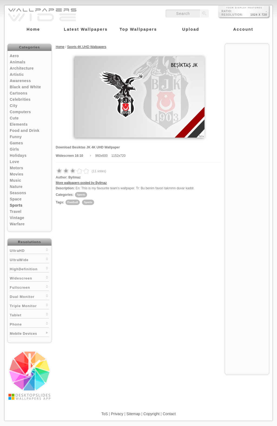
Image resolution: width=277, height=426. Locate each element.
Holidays (18, 155)
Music (15, 180)
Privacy (117, 414)
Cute (14, 118)
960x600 (101, 156)
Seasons (18, 193)
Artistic (17, 74)
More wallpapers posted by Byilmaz (81, 183)
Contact (169, 414)
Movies (16, 174)
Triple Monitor (29, 305)
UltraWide (29, 259)
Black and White (25, 87)
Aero (14, 56)
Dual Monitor (29, 296)
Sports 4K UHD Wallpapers (86, 47)
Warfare (17, 224)
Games (16, 143)
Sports (16, 205)
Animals (17, 62)
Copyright (151, 414)
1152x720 (118, 156)
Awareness (20, 81)
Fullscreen (29, 287)
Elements (19, 124)
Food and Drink (24, 130)
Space (16, 199)
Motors (16, 168)
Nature (16, 186)
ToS (104, 414)
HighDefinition (29, 268)
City (13, 105)
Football (72, 202)
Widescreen (29, 277)
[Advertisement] (247, 128)
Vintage (17, 218)
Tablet (29, 314)
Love (14, 162)
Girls (14, 149)
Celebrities (20, 99)
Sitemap (133, 414)
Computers (20, 112)
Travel (15, 211)
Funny (16, 137)
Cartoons (18, 93)
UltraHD (29, 250)
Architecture (22, 68)
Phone (29, 323)
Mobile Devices (23, 333)
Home (60, 47)
